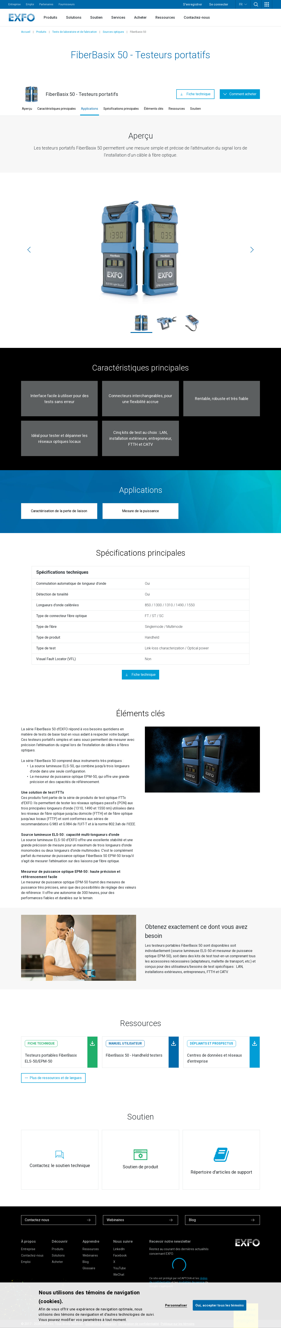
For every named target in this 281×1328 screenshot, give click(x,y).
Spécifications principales (121, 108)
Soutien (96, 17)
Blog (86, 1262)
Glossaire (89, 1268)
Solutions (73, 17)
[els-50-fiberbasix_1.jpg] (166, 323)
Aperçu (27, 108)
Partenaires (46, 4)
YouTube (119, 1268)
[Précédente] (29, 249)
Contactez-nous (197, 17)
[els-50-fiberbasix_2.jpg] (192, 323)
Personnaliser (176, 1305)
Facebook (120, 1255)
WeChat (118, 1274)
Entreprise (14, 4)
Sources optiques (113, 31)
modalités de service (191, 1282)
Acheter (140, 17)
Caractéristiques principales (56, 108)
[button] (256, 4)
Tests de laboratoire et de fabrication (74, 31)
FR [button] (243, 4)
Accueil (25, 31)
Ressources (165, 17)
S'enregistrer (192, 4)
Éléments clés (153, 108)
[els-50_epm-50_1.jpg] (140, 249)
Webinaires (90, 1255)
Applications (89, 108)
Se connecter (218, 4)
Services (118, 17)
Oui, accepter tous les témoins (219, 1305)
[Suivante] (252, 249)
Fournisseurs (67, 4)
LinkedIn (119, 1249)
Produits (50, 17)
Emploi (30, 4)
